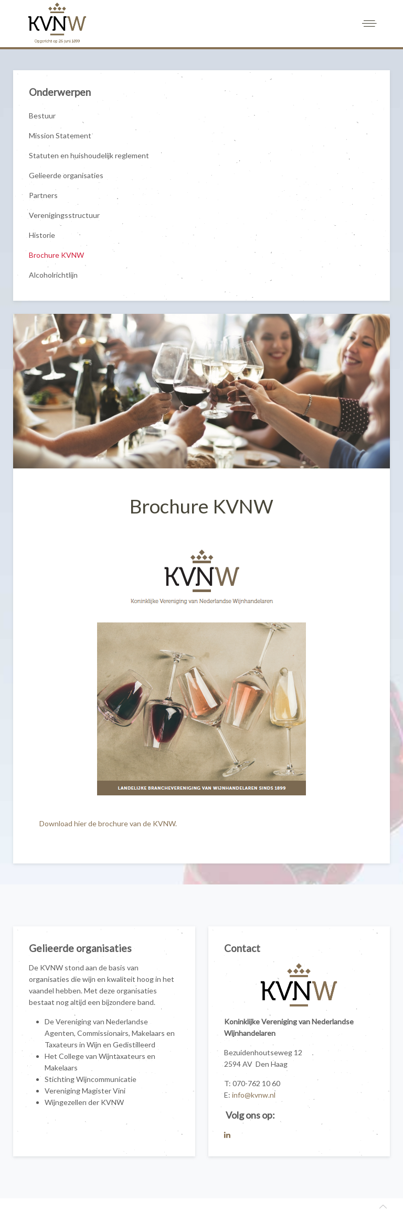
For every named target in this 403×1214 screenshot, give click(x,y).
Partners (43, 195)
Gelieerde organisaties (66, 175)
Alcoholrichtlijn (53, 274)
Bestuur (42, 115)
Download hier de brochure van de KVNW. (108, 823)
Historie (42, 235)
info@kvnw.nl (253, 1094)
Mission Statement (60, 135)
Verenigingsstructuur (64, 215)
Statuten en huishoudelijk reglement (89, 155)
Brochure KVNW (56, 254)
